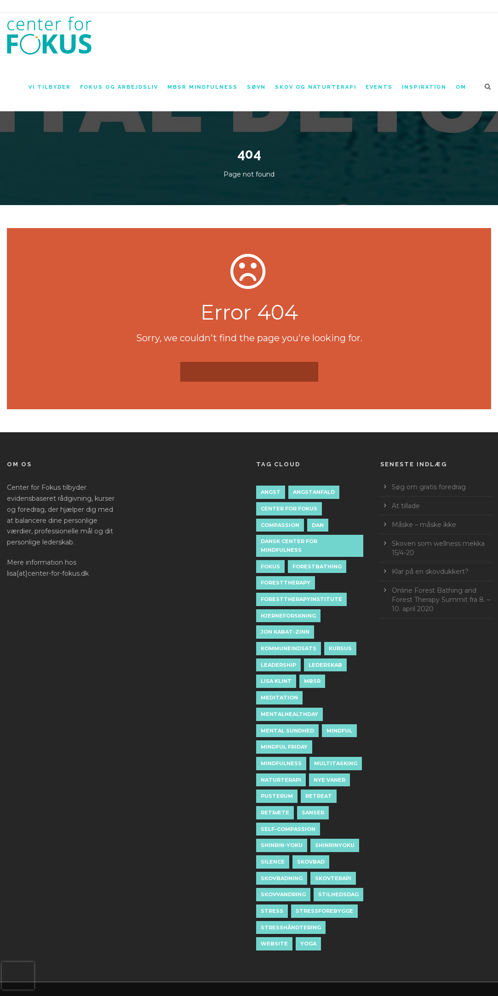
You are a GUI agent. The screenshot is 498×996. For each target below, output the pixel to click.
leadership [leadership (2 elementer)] (278, 665)
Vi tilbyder (50, 87)
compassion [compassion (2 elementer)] (280, 525)
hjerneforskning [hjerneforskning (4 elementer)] (288, 615)
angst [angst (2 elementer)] (270, 492)
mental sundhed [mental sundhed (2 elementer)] (287, 730)
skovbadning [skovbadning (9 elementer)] (282, 878)
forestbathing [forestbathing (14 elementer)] (317, 566)
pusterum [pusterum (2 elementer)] (277, 796)
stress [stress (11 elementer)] (272, 911)
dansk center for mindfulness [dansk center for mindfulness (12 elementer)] (289, 545)
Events (379, 87)
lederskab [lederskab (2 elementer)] (325, 665)
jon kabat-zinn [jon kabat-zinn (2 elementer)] (285, 632)
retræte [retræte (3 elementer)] (275, 812)
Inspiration (424, 87)
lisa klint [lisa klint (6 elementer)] (276, 681)
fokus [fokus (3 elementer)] (270, 566)
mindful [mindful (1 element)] (339, 730)
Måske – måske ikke (424, 525)
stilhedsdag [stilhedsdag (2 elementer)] (338, 894)
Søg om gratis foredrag (429, 487)
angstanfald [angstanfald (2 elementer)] (314, 492)
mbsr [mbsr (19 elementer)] (312, 681)
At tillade (406, 506)
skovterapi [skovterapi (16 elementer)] (333, 878)
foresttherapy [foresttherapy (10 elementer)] (285, 582)
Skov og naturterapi (315, 87)
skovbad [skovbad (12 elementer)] (311, 862)
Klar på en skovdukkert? (430, 571)
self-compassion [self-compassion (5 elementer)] (288, 829)
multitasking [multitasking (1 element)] (335, 763)
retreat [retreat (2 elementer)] (318, 796)
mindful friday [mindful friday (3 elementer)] (284, 747)
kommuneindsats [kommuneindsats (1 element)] (288, 648)
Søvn (256, 87)
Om (461, 87)
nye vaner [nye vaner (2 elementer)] (329, 780)
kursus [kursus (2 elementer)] (340, 648)
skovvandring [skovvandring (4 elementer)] (283, 894)
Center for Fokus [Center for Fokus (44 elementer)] (289, 508)
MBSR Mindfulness (202, 87)
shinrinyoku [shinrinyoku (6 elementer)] (335, 845)
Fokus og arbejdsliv (119, 87)
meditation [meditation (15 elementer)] (279, 697)
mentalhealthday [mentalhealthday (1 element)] (289, 714)
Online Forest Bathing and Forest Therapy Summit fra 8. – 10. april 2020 (441, 599)
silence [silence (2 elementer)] (273, 862)
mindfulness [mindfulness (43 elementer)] (281, 763)
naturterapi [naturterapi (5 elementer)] (281, 780)
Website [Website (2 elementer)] (274, 943)
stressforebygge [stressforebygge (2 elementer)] (324, 911)
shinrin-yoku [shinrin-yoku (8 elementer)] (282, 845)
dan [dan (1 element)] (318, 525)
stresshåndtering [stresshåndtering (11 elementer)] (291, 927)
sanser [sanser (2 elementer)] (313, 812)
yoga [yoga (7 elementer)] (308, 943)
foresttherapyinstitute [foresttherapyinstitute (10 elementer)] (301, 599)
